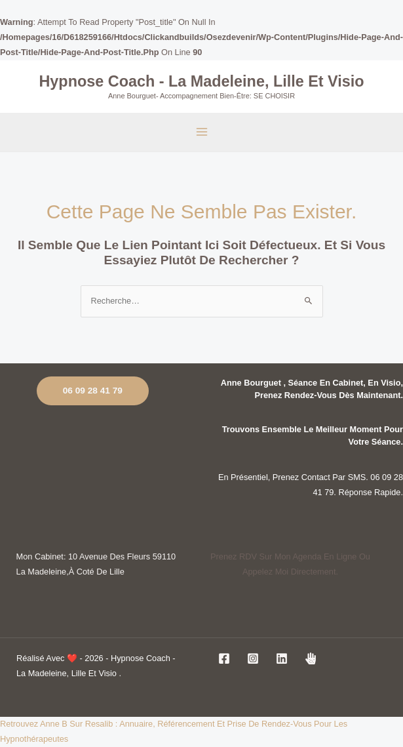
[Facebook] (224, 658)
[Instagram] (253, 658)
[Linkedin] (282, 658)
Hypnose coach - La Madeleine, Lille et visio (201, 80)
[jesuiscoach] (311, 658)
